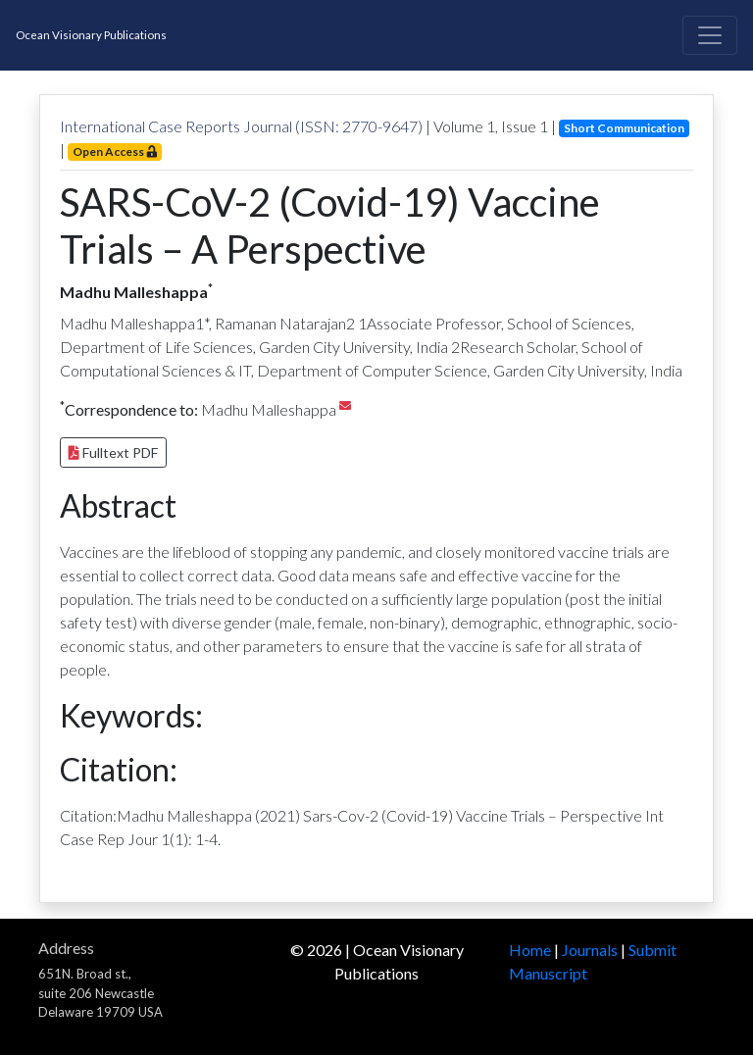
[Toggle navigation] (709, 35)
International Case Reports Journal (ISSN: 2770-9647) (241, 126)
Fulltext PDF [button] (113, 452)
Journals (590, 949)
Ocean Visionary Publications (91, 34)
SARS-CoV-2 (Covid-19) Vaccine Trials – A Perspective (330, 225)
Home (530, 949)
